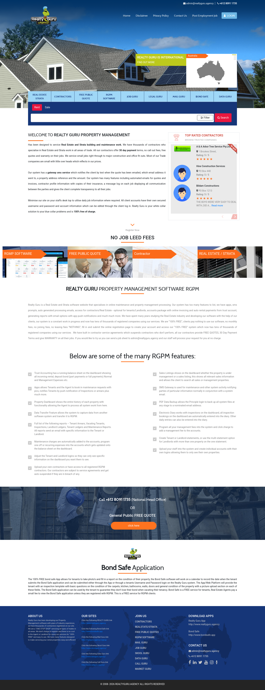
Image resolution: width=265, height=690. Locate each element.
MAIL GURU (141, 642)
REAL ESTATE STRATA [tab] (40, 96)
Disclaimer (142, 15)
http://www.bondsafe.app (92, 631)
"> (132, 526)
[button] (222, 216)
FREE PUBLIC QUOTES (147, 632)
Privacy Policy (161, 15)
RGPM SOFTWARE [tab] (109, 96)
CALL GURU (141, 663)
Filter (205, 117)
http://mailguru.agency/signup (94, 640)
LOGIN (229, 15)
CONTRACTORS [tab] (62, 96)
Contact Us (180, 15)
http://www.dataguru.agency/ (94, 657)
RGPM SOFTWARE (145, 637)
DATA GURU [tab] (225, 96)
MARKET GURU (143, 669)
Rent (37, 107)
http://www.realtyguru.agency (94, 623)
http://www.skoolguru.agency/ (94, 648)
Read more (217, 205)
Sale (47, 107)
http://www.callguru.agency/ (93, 665)
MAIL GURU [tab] (179, 96)
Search (223, 117)
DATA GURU (141, 658)
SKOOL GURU (142, 653)
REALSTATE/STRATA (146, 626)
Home (126, 15)
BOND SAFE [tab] (202, 96)
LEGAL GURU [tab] (155, 96)
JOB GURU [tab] (132, 96)
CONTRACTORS (143, 621)
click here (133, 525)
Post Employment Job (205, 15)
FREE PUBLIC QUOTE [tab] (86, 96)
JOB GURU (140, 648)
